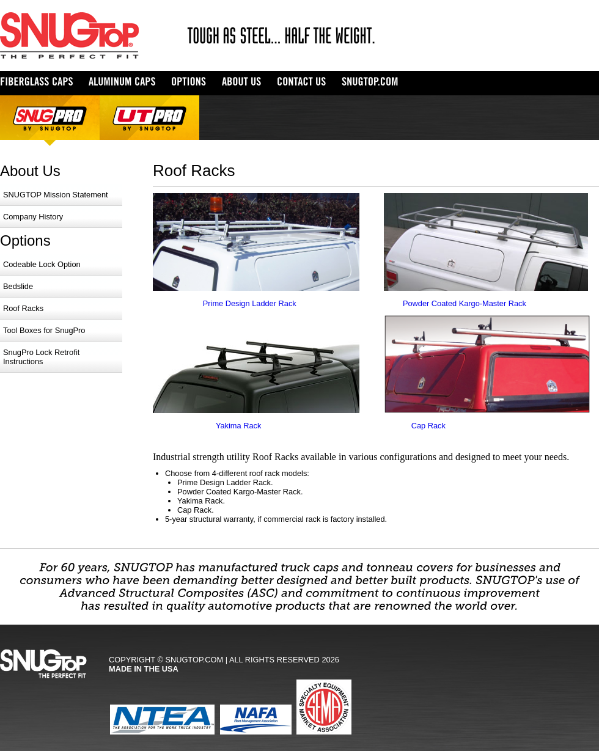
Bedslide (18, 286)
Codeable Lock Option (42, 264)
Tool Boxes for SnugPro (44, 330)
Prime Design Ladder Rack (249, 303)
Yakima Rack (238, 425)
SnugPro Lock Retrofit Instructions (41, 357)
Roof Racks (23, 308)
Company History (33, 216)
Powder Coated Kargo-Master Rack (464, 303)
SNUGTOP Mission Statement (55, 194)
